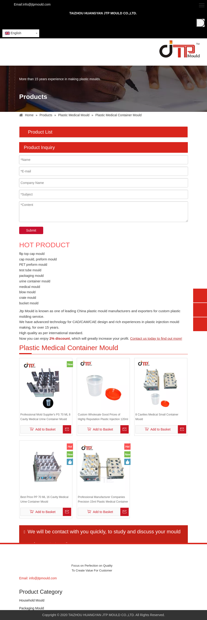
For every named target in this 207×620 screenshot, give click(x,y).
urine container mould (34, 281)
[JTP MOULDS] (31, 558)
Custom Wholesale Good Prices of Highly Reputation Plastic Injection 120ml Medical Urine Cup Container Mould (103, 417)
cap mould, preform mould (38, 259)
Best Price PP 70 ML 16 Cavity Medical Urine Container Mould (44, 499)
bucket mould (28, 303)
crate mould (27, 297)
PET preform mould (33, 264)
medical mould (29, 287)
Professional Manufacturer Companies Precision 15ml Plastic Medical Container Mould (103, 499)
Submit (31, 230)
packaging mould (31, 276)
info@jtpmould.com (43, 578)
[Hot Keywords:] (200, 23)
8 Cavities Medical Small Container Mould (156, 417)
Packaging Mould (31, 608)
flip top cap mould (32, 254)
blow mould (27, 292)
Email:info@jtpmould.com (32, 4)
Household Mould (31, 600)
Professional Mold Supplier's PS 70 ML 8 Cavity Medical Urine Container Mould (45, 417)
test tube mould (30, 270)
